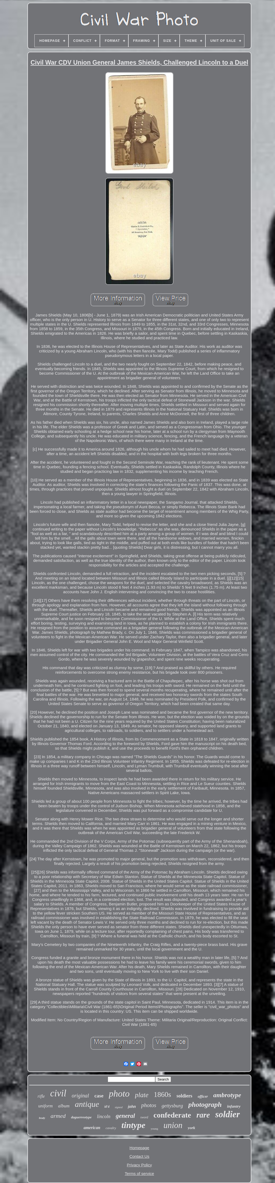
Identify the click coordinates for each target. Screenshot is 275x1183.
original (80, 1096)
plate (142, 1095)
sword (144, 1117)
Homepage (139, 1147)
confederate (172, 1115)
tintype (133, 1125)
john (132, 1106)
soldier (227, 1114)
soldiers (184, 1096)
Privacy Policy (139, 1165)
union (173, 1125)
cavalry (111, 1128)
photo (119, 1094)
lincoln (103, 1116)
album (64, 1105)
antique (87, 1104)
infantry (234, 1106)
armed (58, 1115)
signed (118, 1107)
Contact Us (139, 1156)
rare (203, 1115)
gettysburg (172, 1105)
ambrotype (227, 1095)
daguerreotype (81, 1117)
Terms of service (139, 1173)
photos (148, 1105)
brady (42, 1117)
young (154, 1128)
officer (203, 1096)
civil (58, 1093)
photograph (205, 1104)
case (98, 1096)
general (125, 1115)
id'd (107, 1106)
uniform (45, 1105)
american (92, 1127)
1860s (162, 1094)
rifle (41, 1096)
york (191, 1128)
